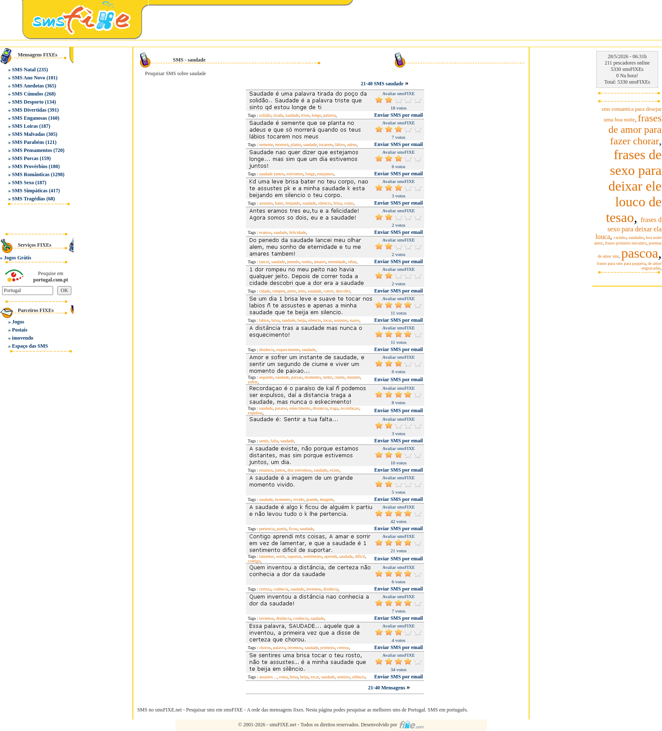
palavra (329, 115)
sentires (343, 677)
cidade (264, 291)
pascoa (639, 253)
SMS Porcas (25, 158)
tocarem (325, 144)
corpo (349, 203)
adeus (352, 144)
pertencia (267, 528)
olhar (352, 261)
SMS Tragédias (28, 199)
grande (312, 499)
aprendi (330, 556)
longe (316, 115)
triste (305, 115)
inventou (313, 589)
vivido (298, 499)
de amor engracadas (652, 265)
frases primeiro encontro (626, 243)
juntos (280, 470)
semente (266, 144)
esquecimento (288, 349)
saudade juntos (271, 174)
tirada (278, 115)
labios (264, 320)
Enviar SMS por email (398, 115)
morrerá (282, 144)
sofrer (253, 382)
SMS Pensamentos (32, 150)
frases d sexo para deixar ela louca (628, 228)
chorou (265, 647)
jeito (302, 291)
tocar (327, 320)
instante (353, 377)
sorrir (280, 556)
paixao (297, 377)
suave (354, 320)
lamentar (266, 556)
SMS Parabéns (28, 142)
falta (274, 441)
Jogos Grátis (17, 258)
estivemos (294, 174)
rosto (283, 677)
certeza (265, 589)
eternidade (337, 261)
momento (312, 377)
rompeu (278, 291)
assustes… (268, 677)
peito (291, 291)
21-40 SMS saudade (382, 84)
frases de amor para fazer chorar (635, 129)
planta (296, 144)
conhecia (280, 589)
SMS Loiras (25, 126)
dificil (360, 556)
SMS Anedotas (28, 86)
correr (329, 291)
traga (334, 408)
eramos (265, 232)
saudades (636, 237)
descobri (343, 291)
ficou (293, 528)
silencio (324, 203)
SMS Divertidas (29, 110)
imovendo (22, 338)
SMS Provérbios (29, 166)
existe (334, 470)
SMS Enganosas (29, 118)
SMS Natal (24, 70)
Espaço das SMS (30, 346)
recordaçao (350, 408)
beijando (292, 203)
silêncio (358, 677)
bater (279, 203)
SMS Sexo (23, 183)
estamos (266, 470)
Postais (19, 330)
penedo (293, 261)
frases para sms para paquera (621, 263)
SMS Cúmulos (27, 94)
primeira (328, 647)
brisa (337, 203)
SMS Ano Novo (28, 78)
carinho (620, 237)
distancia (320, 408)
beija (302, 320)
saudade (292, 115)
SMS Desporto (27, 102)
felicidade (297, 232)
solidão (265, 115)
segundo (266, 377)
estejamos (325, 174)
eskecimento (299, 408)
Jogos (18, 322)
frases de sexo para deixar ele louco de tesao (634, 186)
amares (320, 261)
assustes (266, 203)
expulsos (255, 412)
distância (266, 349)
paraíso (281, 408)
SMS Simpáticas (30, 191)
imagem (326, 499)
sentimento (313, 556)
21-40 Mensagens (387, 688)
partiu (282, 528)
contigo (254, 561)
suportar (294, 556)
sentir (327, 377)
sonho (306, 261)
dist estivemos (299, 470)
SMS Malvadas (28, 134)
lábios (340, 144)
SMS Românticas (30, 174)
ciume (339, 377)
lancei (264, 261)
